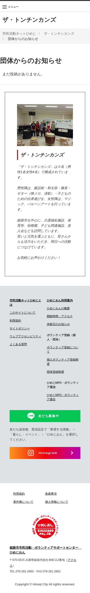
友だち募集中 (48, 416)
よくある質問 (18, 344)
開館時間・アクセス (60, 316)
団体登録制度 (55, 371)
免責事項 (51, 493)
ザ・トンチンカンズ (29, 20)
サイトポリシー (20, 328)
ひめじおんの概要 (58, 308)
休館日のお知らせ (58, 324)
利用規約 (15, 320)
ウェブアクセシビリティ (25, 336)
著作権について (23, 501)
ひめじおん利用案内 (60, 300)
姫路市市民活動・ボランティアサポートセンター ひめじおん (45, 550)
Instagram (48, 453)
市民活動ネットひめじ (19, 33)
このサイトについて (23, 312)
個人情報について (56, 501)
